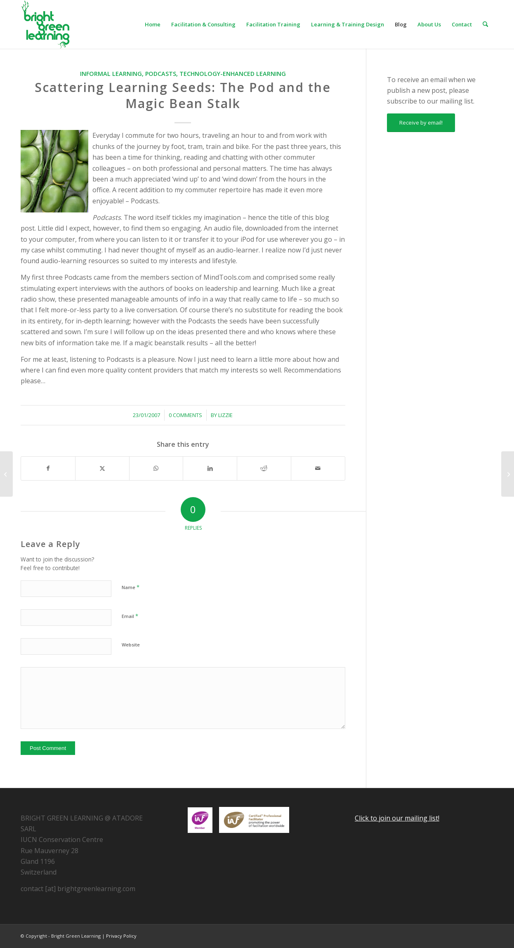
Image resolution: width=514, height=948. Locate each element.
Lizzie (225, 415)
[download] (45, 24)
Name (130, 587)
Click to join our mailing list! (397, 818)
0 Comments (185, 415)
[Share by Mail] (318, 468)
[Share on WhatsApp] (156, 468)
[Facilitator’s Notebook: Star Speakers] (507, 474)
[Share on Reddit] (264, 468)
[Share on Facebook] (48, 468)
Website (131, 644)
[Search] (485, 24)
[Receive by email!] (421, 122)
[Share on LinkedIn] (210, 468)
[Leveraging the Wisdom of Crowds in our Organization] (6, 474)
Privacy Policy (121, 936)
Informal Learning (111, 74)
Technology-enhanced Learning (232, 74)
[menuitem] (152, 24)
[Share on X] (102, 468)
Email (130, 616)
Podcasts (160, 74)
